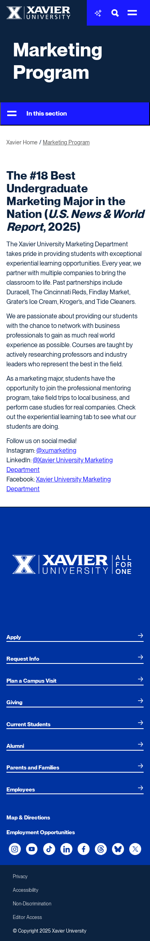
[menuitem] (75, 637)
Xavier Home (22, 142)
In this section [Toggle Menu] (37, 114)
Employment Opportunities (40, 832)
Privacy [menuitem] (20, 876)
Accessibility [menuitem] (25, 890)
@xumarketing (56, 450)
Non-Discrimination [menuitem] (32, 904)
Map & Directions (28, 817)
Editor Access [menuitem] (27, 917)
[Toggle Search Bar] (115, 13)
